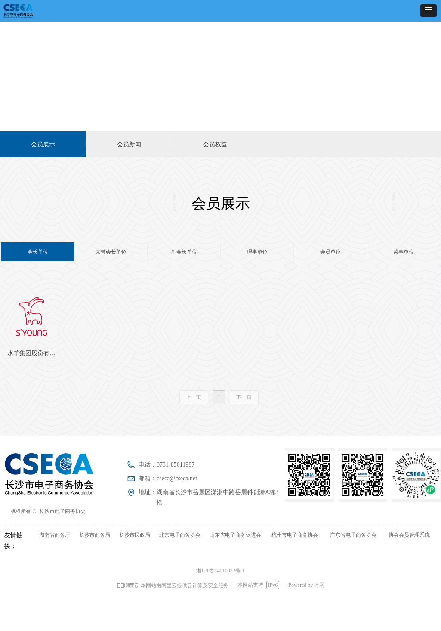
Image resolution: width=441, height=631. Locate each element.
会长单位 (38, 252)
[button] (428, 10)
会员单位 (330, 252)
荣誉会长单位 (111, 252)
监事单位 (403, 252)
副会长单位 (184, 252)
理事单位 (257, 252)
